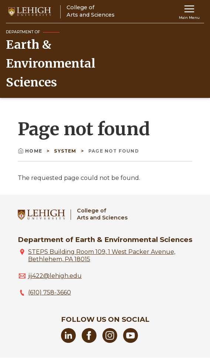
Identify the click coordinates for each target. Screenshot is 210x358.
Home (31, 151)
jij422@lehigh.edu (55, 275)
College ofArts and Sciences (102, 214)
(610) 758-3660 (49, 292)
